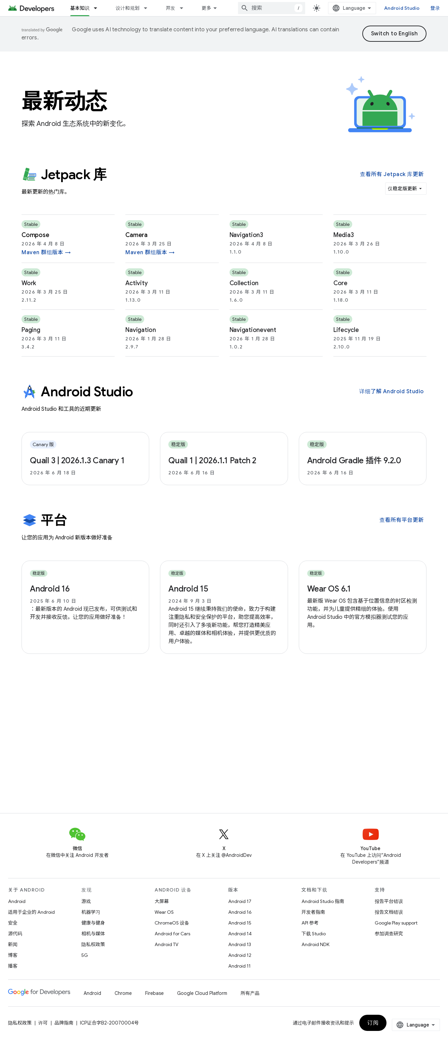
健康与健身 (93, 923)
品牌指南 (63, 1023)
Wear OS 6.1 (329, 589)
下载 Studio (313, 934)
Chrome (123, 993)
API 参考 (310, 923)
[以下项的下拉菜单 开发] (184, 8)
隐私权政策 (93, 944)
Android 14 (240, 934)
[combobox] (271, 8)
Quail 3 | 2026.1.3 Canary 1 (77, 461)
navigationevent (253, 330)
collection (244, 283)
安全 (12, 923)
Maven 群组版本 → (46, 252)
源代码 (15, 934)
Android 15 (188, 589)
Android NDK (315, 944)
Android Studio (402, 8)
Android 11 (239, 966)
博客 (12, 955)
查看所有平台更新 (401, 520)
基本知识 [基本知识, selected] (79, 8)
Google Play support (396, 923)
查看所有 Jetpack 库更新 (392, 174)
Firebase (154, 993)
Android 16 (50, 589)
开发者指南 (313, 912)
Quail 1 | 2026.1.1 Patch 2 (212, 461)
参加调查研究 (389, 934)
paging (31, 330)
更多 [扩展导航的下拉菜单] (206, 8)
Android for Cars (172, 934)
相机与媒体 (93, 934)
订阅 (372, 1022)
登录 (435, 8)
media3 (343, 235)
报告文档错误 (389, 912)
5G (84, 955)
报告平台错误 (389, 901)
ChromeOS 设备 (172, 923)
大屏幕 (162, 901)
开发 (170, 8)
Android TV (166, 944)
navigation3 (246, 235)
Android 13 (239, 944)
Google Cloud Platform (202, 993)
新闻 (12, 944)
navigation (140, 330)
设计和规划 (127, 8)
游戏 (86, 901)
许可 (43, 1023)
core (340, 283)
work (29, 283)
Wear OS (164, 912)
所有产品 (250, 993)
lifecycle (346, 330)
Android (17, 901)
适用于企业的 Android (31, 912)
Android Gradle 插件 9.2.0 (354, 461)
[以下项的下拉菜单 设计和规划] (148, 8)
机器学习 (90, 912)
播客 (12, 966)
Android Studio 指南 (322, 901)
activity (136, 283)
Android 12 (239, 955)
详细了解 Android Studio (391, 391)
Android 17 (239, 901)
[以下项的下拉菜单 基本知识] (98, 8)
